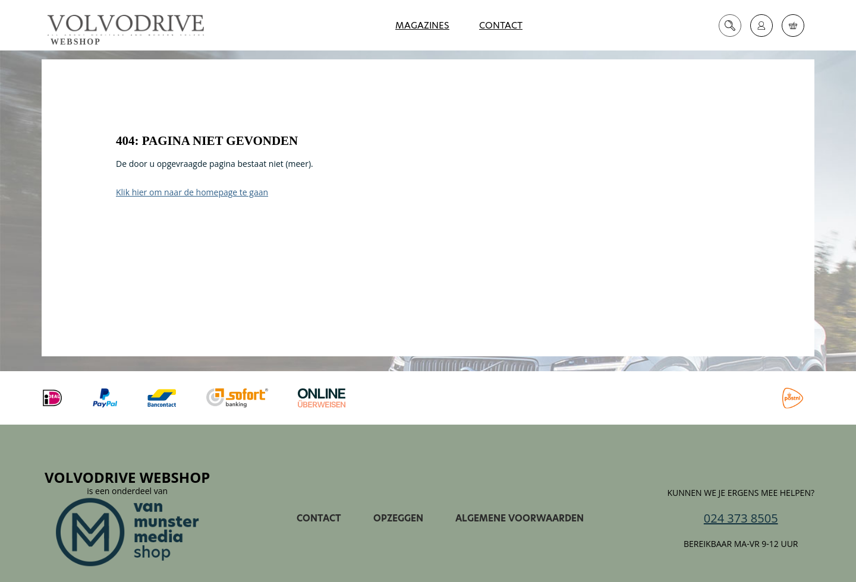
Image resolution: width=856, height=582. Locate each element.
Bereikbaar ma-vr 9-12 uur (741, 544)
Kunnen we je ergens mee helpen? (740, 493)
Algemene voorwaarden (519, 518)
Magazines (422, 25)
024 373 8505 (741, 518)
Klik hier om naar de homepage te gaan (192, 192)
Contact (501, 25)
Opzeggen (398, 518)
